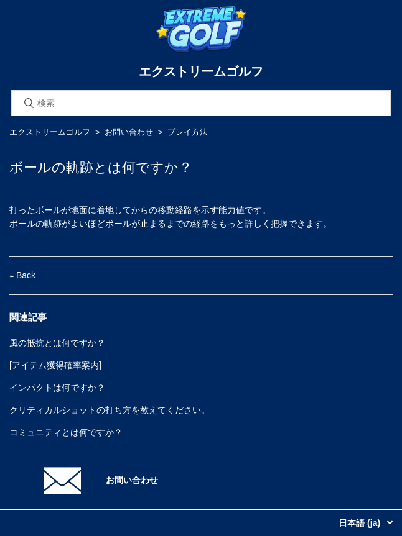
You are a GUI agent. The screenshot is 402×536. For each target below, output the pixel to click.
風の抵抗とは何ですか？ (57, 343)
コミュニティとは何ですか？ (66, 432)
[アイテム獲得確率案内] (55, 365)
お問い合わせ (129, 132)
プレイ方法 (187, 132)
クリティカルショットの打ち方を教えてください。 (109, 410)
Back (22, 275)
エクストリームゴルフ (49, 132)
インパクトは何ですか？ (57, 388)
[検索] (201, 103)
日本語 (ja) (361, 523)
